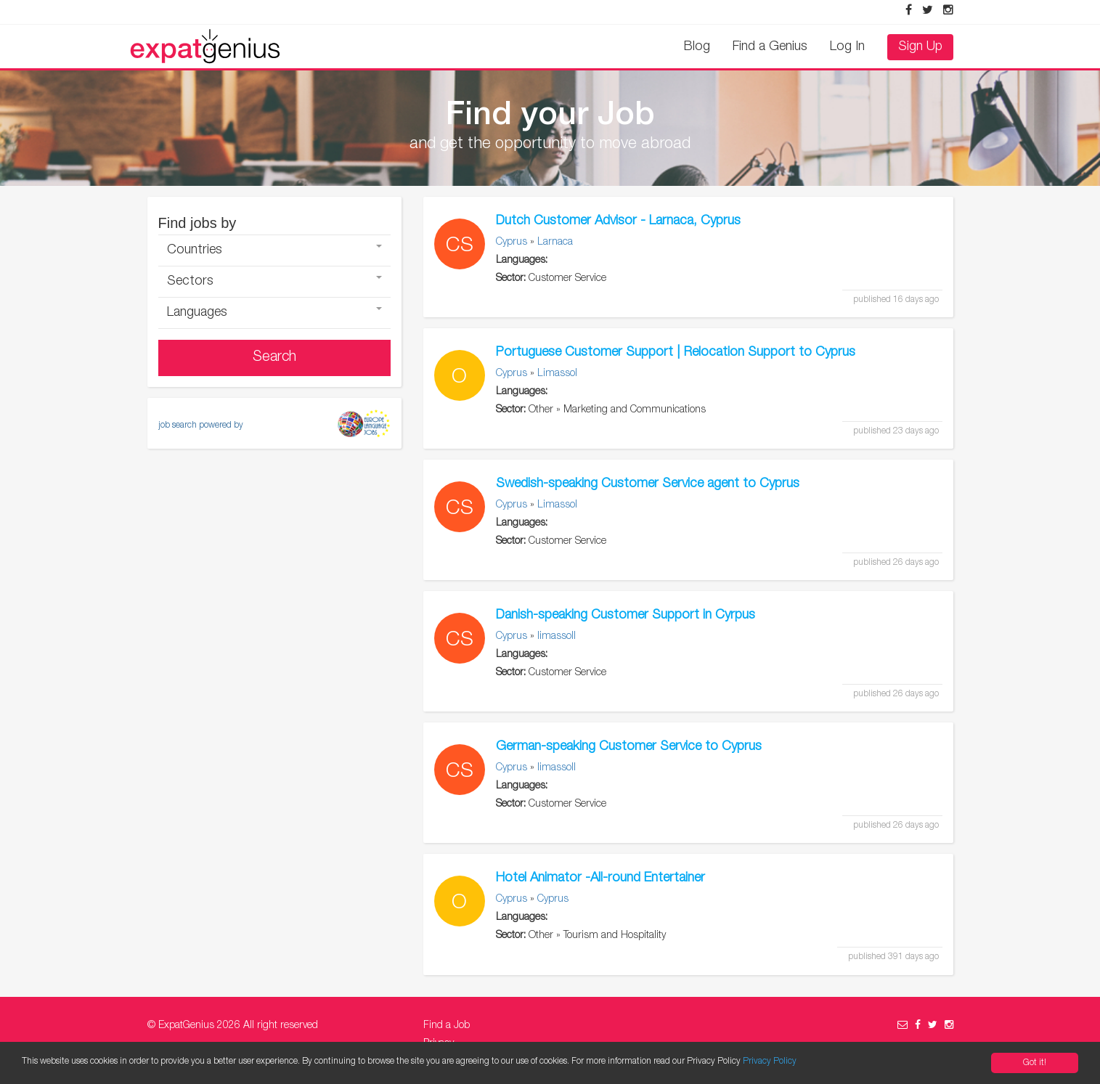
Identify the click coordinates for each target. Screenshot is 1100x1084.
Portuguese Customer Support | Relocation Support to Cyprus (675, 352)
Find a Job (446, 1026)
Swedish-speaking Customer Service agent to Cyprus (647, 484)
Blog (697, 47)
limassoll (556, 637)
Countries (274, 250)
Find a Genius (770, 47)
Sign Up (920, 47)
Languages (274, 312)
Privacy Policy (770, 1061)
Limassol (557, 374)
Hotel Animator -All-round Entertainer (600, 878)
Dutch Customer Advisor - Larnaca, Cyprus (618, 221)
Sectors (274, 281)
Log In (847, 47)
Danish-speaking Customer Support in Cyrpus (625, 615)
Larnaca (555, 242)
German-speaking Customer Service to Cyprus (629, 747)
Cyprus (511, 242)
